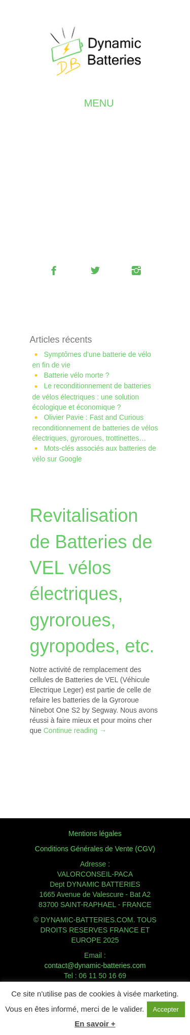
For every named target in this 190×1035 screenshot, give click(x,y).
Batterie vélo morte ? (76, 375)
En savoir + (94, 1023)
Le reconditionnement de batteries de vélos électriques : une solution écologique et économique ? (91, 396)
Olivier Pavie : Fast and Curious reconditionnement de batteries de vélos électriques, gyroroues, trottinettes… (95, 427)
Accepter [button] (166, 1009)
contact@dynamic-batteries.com (94, 965)
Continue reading (75, 730)
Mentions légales (95, 833)
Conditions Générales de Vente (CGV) (95, 849)
